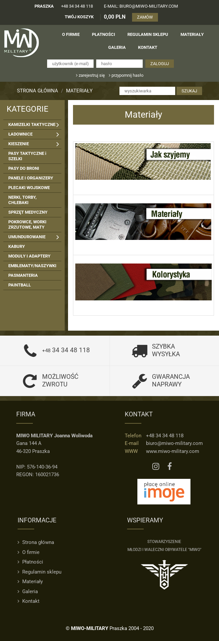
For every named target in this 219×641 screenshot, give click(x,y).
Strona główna (37, 91)
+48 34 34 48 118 (77, 6)
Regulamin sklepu (39, 572)
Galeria (28, 591)
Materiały (79, 91)
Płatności (30, 562)
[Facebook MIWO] (170, 467)
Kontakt (28, 601)
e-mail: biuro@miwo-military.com (141, 6)
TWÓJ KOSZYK (79, 16)
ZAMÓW (145, 17)
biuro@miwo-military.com (174, 443)
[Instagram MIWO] (156, 467)
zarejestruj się (90, 75)
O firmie (28, 552)
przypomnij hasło (126, 75)
